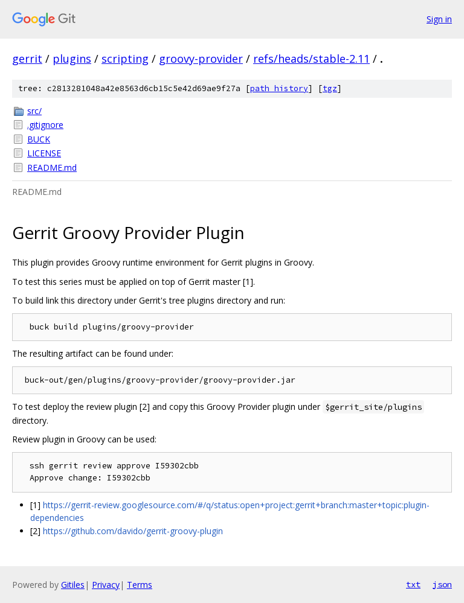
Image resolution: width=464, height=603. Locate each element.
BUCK (38, 139)
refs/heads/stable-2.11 (311, 58)
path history (279, 88)
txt (413, 584)
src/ (34, 110)
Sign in (439, 19)
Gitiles (73, 584)
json (442, 584)
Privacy (106, 584)
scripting (125, 58)
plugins (72, 58)
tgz (330, 88)
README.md (52, 167)
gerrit (27, 58)
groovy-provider (201, 58)
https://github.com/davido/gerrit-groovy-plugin (133, 531)
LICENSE (44, 153)
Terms (139, 584)
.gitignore (45, 124)
